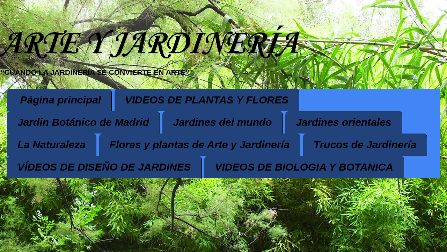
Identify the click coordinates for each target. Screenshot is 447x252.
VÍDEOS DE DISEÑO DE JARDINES (104, 167)
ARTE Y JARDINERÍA (149, 44)
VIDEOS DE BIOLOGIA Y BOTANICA (304, 167)
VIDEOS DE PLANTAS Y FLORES (206, 100)
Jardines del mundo (222, 122)
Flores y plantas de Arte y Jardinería (200, 144)
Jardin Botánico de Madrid (83, 122)
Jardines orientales (343, 122)
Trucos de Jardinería (365, 144)
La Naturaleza (51, 144)
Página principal (60, 100)
